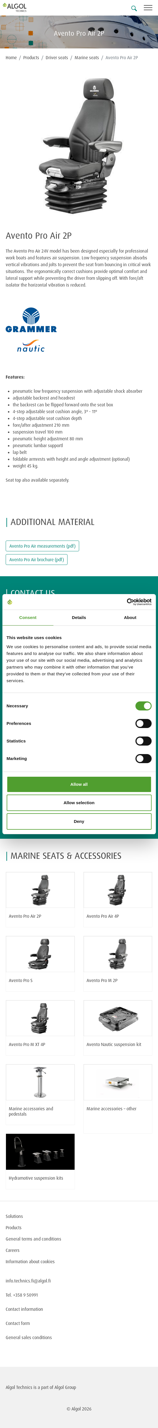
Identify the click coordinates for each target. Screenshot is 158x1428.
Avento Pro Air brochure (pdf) (36, 559)
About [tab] (130, 617)
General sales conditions (29, 1337)
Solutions (14, 1216)
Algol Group (65, 1387)
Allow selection (79, 802)
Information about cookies (30, 1261)
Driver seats (57, 57)
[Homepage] (21, 7)
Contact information (24, 1309)
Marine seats (87, 57)
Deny (79, 821)
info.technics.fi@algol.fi (28, 1281)
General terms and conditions (33, 1239)
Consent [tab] (28, 617)
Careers (13, 1250)
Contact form (18, 1323)
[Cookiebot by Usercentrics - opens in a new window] (126, 602)
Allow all (79, 784)
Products (31, 57)
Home (11, 57)
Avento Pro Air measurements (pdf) (42, 546)
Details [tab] (79, 617)
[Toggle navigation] (151, 8)
